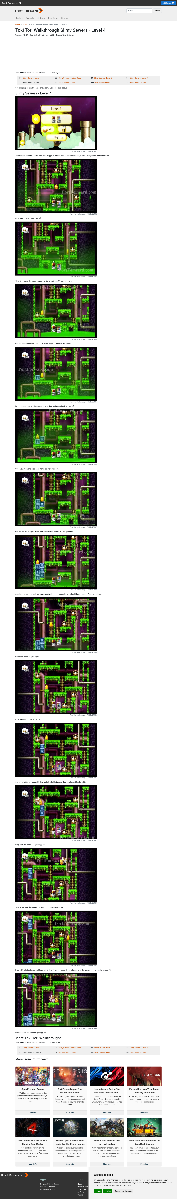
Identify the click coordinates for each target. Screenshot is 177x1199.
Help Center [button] (53, 18)
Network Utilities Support (50, 1184)
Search (157, 10)
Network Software (84, 1187)
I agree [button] (98, 1191)
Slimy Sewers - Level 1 (32, 78)
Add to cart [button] (168, 3)
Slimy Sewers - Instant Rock (69, 78)
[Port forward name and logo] (11, 3)
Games (80, 1195)
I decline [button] (108, 1191)
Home (17, 24)
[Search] (139, 10)
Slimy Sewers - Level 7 (139, 82)
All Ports (80, 1192)
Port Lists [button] (30, 18)
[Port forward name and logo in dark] (29, 10)
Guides (25, 24)
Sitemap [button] (64, 18)
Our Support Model (47, 1187)
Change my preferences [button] (123, 1191)
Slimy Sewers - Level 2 (103, 78)
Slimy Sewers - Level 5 (67, 82)
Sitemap (80, 1180)
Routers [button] (19, 18)
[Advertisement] (88, 53)
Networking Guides (47, 1189)
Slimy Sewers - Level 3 (139, 78)
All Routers (81, 1189)
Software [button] (41, 18)
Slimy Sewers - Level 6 (103, 82)
